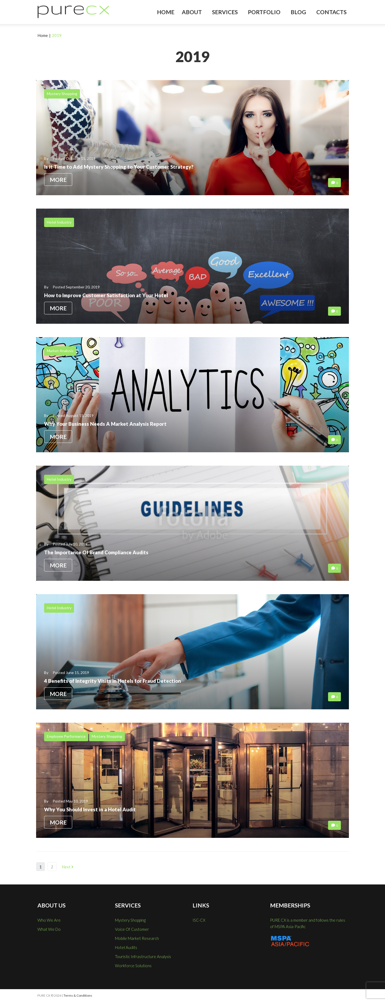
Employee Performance (66, 736)
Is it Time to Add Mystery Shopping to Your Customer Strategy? (123, 167)
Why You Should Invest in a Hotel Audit (92, 809)
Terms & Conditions (78, 995)
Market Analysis (60, 350)
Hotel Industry (59, 222)
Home (42, 35)
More (58, 179)
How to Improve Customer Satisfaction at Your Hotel (110, 295)
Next (68, 866)
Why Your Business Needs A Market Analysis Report (108, 424)
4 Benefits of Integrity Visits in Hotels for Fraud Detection (116, 681)
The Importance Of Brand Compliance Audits (100, 552)
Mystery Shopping (62, 93)
